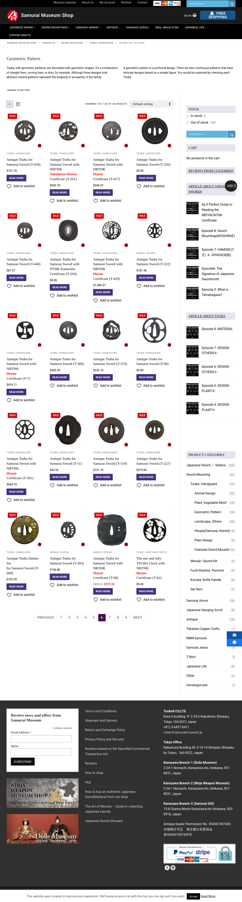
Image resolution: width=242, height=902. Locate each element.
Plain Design (203, 540)
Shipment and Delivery (101, 720)
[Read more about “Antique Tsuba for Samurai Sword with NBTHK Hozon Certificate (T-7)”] (16, 392)
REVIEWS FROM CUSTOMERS (210, 171)
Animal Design (145, 253)
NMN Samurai (196, 638)
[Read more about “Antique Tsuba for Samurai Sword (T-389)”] (60, 377)
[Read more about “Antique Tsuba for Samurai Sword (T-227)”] (146, 477)
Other (190, 676)
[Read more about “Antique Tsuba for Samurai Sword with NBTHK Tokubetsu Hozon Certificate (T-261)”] (60, 192)
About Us (88, 2)
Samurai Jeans (197, 647)
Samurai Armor (197, 601)
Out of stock (199, 122)
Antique (192, 619)
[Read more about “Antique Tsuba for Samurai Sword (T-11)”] (60, 477)
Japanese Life (196, 666)
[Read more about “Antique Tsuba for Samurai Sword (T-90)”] (146, 377)
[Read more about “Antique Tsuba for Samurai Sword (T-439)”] (16, 178)
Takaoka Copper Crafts (203, 629)
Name (14, 746)
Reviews (91, 763)
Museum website (65, 2)
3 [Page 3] (77, 617)
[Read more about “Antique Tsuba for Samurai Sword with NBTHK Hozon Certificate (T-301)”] (16, 492)
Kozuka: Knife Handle (205, 580)
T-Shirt (191, 657)
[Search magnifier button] (232, 4)
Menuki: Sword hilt (203, 561)
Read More (208, 896)
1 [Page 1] (61, 617)
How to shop (94, 773)
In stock (196, 116)
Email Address (21, 733)
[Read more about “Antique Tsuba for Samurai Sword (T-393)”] (60, 577)
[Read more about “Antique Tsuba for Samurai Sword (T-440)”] (16, 278)
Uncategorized (196, 685)
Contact (142, 2)
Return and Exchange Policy (105, 730)
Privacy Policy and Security (104, 739)
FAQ (88, 782)
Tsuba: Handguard (19, 153)
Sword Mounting (198, 474)
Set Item (196, 589)
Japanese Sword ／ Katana (205, 465)
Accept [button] (193, 896)
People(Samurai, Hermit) (212, 531)
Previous (46, 617)
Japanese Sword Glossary (104, 821)
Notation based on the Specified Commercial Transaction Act (117, 751)
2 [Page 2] (69, 617)
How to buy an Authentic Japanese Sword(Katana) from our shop (110, 794)
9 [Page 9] (126, 617)
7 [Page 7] (110, 617)
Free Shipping (218, 15)
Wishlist (126, 2)
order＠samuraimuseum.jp (183, 732)
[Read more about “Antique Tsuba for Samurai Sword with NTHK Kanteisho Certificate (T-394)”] (60, 287)
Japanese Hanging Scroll (204, 610)
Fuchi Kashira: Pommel (207, 570)
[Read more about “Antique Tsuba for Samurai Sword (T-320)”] (146, 178)
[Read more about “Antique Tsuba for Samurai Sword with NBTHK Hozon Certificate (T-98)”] (103, 591)
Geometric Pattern (207, 512)
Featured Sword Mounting (213, 550)
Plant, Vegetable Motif (151, 552)
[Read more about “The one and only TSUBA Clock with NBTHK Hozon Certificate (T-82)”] (146, 591)
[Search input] (209, 3)
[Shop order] (151, 103)
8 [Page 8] (118, 617)
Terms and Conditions (101, 711)
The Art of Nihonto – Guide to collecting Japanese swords (114, 809)
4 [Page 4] (86, 617)
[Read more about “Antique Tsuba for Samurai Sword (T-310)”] (103, 477)
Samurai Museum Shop (47, 15)
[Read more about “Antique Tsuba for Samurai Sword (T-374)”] (103, 377)
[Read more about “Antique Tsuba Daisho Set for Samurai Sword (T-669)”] (16, 586)
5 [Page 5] (94, 617)
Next (137, 617)
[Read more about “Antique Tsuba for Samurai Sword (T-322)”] (146, 278)
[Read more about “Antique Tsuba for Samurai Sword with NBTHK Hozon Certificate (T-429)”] (103, 292)
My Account (107, 2)
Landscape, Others (207, 521)
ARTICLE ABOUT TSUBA (206, 316)
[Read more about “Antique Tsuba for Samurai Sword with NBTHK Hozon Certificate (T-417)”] (103, 192)
